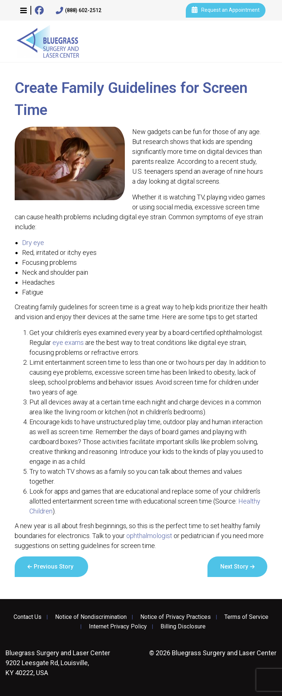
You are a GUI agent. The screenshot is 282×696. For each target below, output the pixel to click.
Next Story (234, 566)
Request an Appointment (226, 10)
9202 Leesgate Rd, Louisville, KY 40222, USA (58, 663)
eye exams (68, 342)
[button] (23, 10)
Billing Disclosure (183, 627)
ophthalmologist (149, 536)
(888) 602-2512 (78, 10)
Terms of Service (246, 617)
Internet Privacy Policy (118, 627)
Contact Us (27, 617)
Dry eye (33, 242)
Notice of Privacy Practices (175, 617)
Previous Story (53, 566)
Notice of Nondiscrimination (91, 617)
